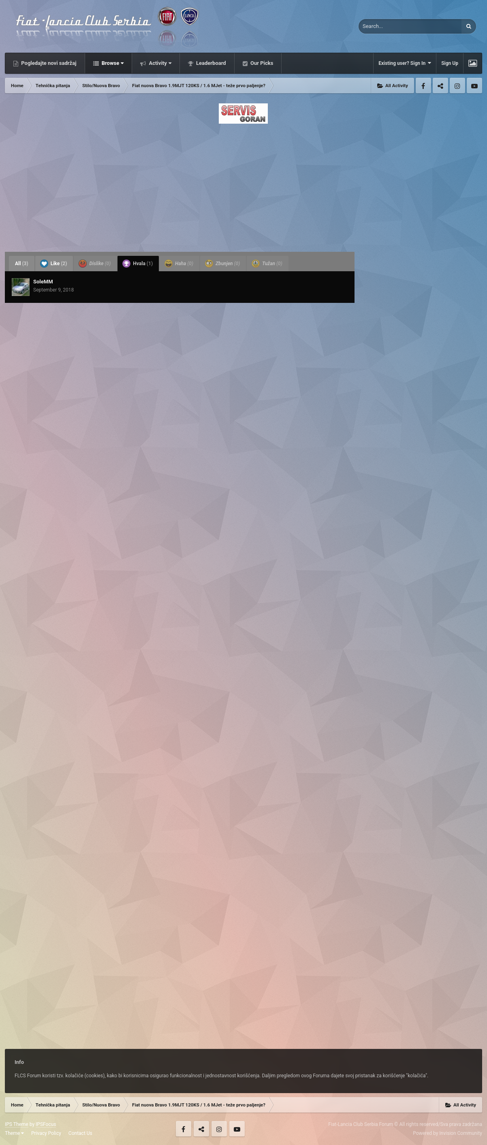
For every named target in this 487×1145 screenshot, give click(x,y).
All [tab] (21, 263)
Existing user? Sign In (404, 63)
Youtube (474, 85)
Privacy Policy (46, 1133)
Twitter (440, 85)
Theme (14, 1133)
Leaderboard (210, 63)
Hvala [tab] (137, 263)
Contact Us (80, 1133)
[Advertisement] (243, 185)
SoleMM (43, 282)
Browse (112, 63)
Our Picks (261, 63)
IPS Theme (16, 1124)
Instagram (457, 85)
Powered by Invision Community (447, 1133)
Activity (159, 63)
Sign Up (449, 63)
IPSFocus (46, 1124)
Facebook (423, 85)
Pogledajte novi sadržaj (48, 63)
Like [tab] (53, 263)
